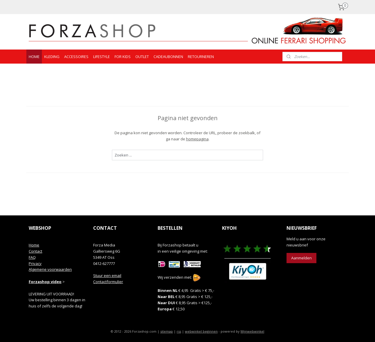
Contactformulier (108, 281)
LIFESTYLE (101, 56)
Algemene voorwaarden (50, 269)
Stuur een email (107, 275)
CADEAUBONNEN (168, 56)
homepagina (197, 139)
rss (179, 331)
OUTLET (142, 56)
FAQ (32, 257)
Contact (35, 251)
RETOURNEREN (201, 56)
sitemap (166, 331)
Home (34, 245)
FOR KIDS (123, 56)
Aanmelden (301, 258)
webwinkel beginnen (201, 331)
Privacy (35, 263)
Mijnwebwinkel (252, 331)
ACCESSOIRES (76, 56)
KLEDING (51, 56)
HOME (34, 56)
